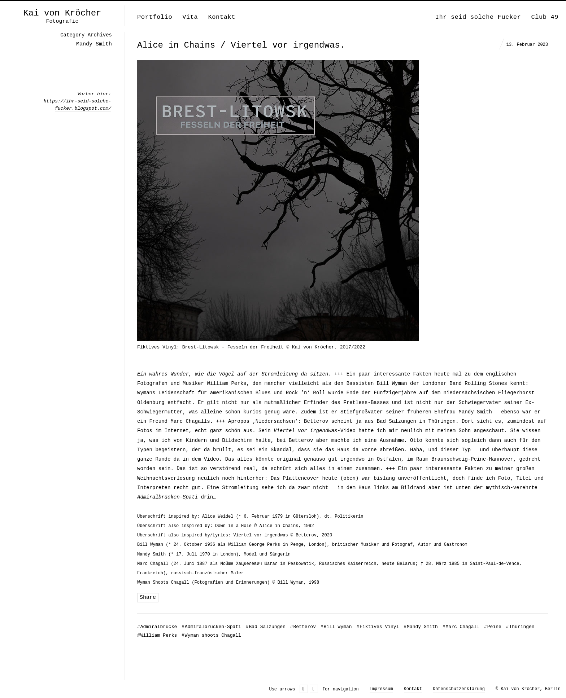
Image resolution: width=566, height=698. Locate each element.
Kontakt (221, 17)
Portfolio (154, 17)
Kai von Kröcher (62, 13)
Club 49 (544, 17)
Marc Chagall (461, 626)
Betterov (303, 626)
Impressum (381, 689)
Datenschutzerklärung (459, 689)
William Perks (157, 635)
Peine (492, 626)
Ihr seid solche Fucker (478, 17)
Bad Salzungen (266, 626)
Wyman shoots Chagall (211, 635)
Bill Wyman (336, 626)
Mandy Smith (421, 626)
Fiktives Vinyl (377, 626)
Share (148, 597)
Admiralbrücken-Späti (211, 626)
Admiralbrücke (157, 626)
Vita (190, 17)
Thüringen (520, 626)
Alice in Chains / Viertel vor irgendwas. (241, 45)
